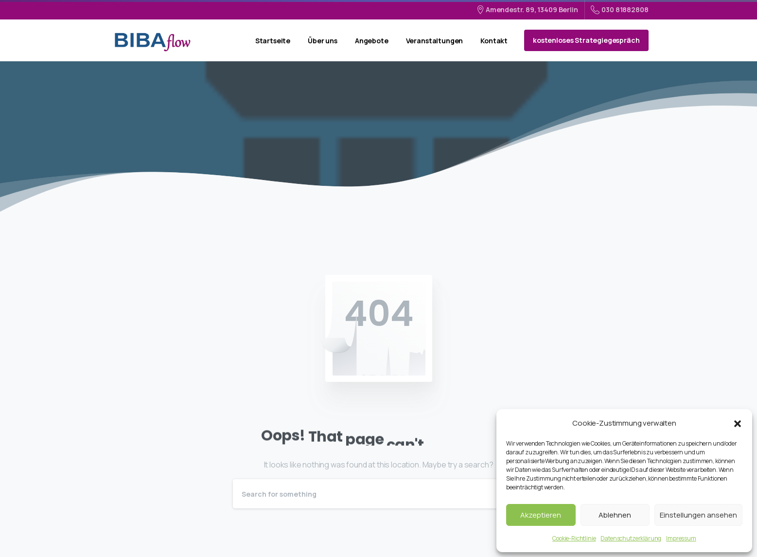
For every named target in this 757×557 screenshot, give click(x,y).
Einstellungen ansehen (698, 515)
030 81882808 (620, 9)
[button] (737, 423)
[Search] (365, 493)
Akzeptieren (540, 515)
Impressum (681, 538)
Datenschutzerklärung (630, 538)
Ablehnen (615, 515)
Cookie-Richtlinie (574, 538)
